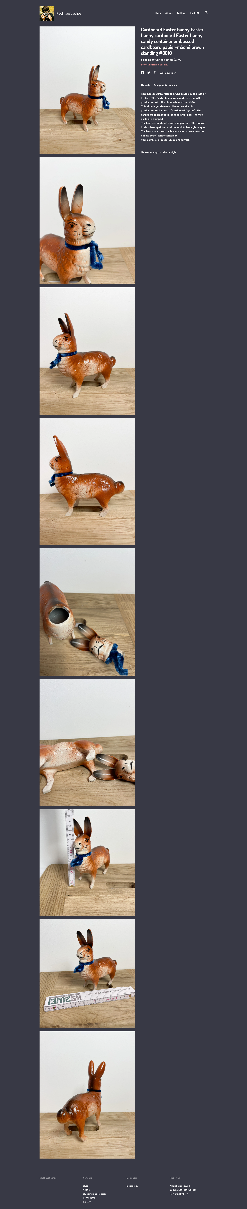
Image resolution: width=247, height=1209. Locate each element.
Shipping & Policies (165, 84)
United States (163, 59)
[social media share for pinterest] (155, 73)
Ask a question (168, 73)
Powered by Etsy (179, 1194)
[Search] (206, 12)
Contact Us (89, 1198)
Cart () (194, 12)
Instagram (132, 1186)
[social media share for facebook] (142, 73)
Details (146, 84)
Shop (158, 12)
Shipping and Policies (94, 1194)
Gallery (181, 12)
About (169, 12)
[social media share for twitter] (149, 73)
